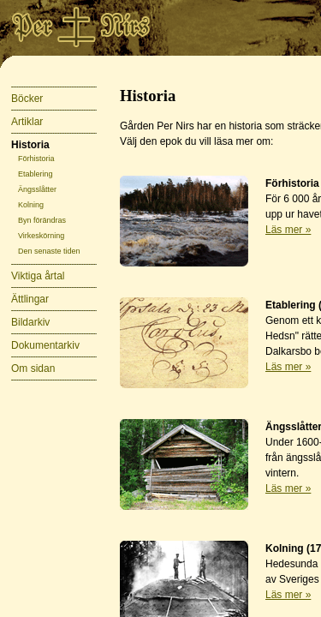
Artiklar (27, 122)
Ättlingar (30, 299)
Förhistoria (36, 158)
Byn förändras (42, 220)
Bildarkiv (30, 322)
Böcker (27, 99)
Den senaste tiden (49, 251)
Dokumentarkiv (45, 345)
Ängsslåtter (37, 189)
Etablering (35, 174)
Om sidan (33, 368)
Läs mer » (288, 230)
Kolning (31, 205)
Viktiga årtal (37, 276)
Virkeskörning (41, 235)
